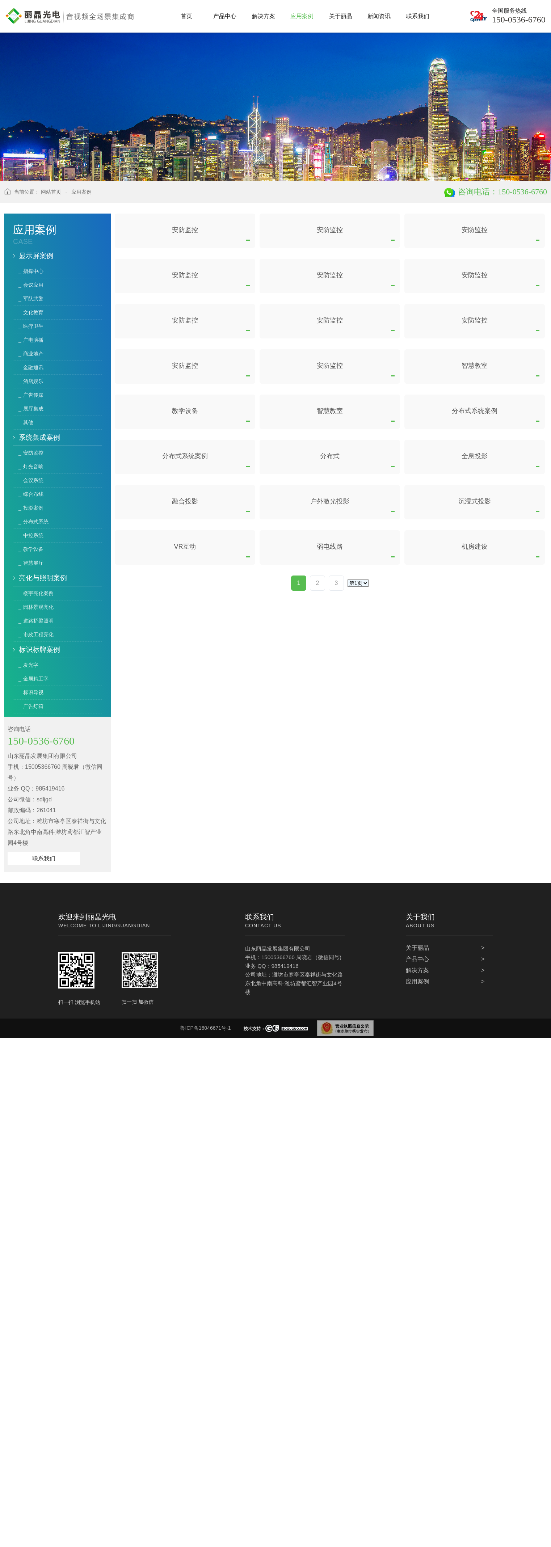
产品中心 (417, 1468)
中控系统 (33, 535)
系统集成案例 (39, 437)
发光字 (30, 665)
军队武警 (33, 299)
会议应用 (33, 285)
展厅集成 (33, 409)
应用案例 (81, 192)
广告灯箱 (33, 706)
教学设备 (33, 549)
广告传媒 (33, 395)
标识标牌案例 (39, 649)
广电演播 (33, 340)
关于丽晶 (417, 1457)
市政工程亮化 (38, 634)
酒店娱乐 (33, 381)
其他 (28, 422)
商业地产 (33, 354)
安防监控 (33, 453)
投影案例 (33, 508)
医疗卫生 (33, 326)
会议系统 (33, 480)
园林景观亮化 (38, 607)
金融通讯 (33, 367)
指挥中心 (33, 271)
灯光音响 (33, 466)
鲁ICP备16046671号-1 (205, 1536)
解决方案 (417, 1479)
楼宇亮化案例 (38, 593)
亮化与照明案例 (43, 578)
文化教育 (33, 312)
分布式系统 (36, 521)
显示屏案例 (36, 256)
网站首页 (51, 192)
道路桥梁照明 (38, 621)
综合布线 (33, 494)
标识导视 (33, 692)
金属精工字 (36, 679)
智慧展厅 (33, 563)
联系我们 (43, 858)
